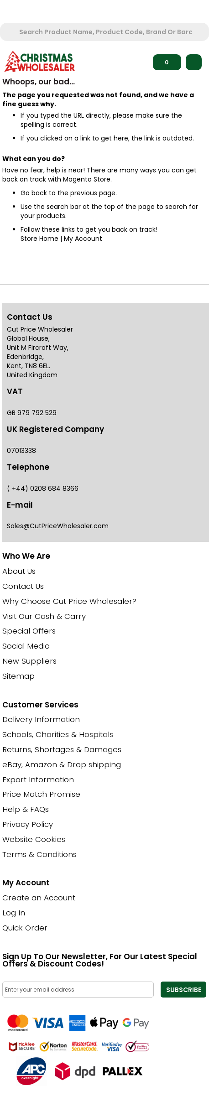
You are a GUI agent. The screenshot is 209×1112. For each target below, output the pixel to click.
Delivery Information (41, 719)
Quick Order (24, 927)
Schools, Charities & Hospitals (57, 734)
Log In (13, 912)
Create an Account (38, 897)
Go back (34, 192)
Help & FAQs (25, 809)
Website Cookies (33, 839)
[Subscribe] (183, 990)
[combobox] (105, 32)
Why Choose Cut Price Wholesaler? (69, 601)
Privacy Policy (27, 824)
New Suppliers (29, 660)
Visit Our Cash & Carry (44, 616)
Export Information (38, 779)
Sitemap (18, 675)
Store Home (39, 238)
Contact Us (23, 586)
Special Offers (29, 630)
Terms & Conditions (39, 854)
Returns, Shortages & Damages (61, 749)
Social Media (26, 645)
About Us (19, 571)
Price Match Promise (41, 794)
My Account (83, 238)
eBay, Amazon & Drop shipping (61, 764)
